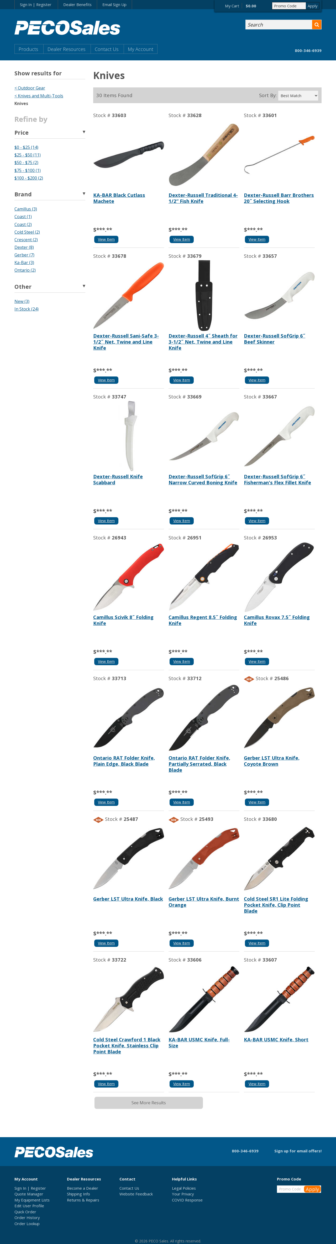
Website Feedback (136, 1193)
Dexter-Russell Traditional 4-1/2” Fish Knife (203, 198)
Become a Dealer (82, 1188)
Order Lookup (27, 1223)
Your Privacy (183, 1193)
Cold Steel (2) (27, 232)
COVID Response (187, 1200)
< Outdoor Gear (29, 88)
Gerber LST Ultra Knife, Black (128, 898)
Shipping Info (78, 1193)
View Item (106, 239)
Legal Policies (184, 1188)
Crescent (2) (26, 240)
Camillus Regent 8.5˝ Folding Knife (203, 620)
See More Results (149, 1103)
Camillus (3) (25, 209)
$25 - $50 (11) (27, 155)
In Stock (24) (26, 309)
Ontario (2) (25, 270)
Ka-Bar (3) (24, 262)
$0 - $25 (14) (26, 147)
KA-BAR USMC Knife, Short (276, 1039)
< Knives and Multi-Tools (38, 96)
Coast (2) (23, 224)
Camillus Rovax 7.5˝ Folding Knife (277, 620)
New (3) (21, 301)
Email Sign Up (114, 4)
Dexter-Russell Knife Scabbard (118, 479)
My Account (140, 49)
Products (28, 49)
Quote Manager (28, 1193)
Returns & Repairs (83, 1200)
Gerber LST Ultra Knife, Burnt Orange (204, 901)
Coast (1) (23, 216)
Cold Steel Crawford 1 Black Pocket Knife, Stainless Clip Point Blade (126, 1045)
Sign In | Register (35, 4)
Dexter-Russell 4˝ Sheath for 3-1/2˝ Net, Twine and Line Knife (203, 341)
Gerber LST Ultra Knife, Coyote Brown (272, 760)
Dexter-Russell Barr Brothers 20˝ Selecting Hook (279, 198)
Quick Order (25, 1211)
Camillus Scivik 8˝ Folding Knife (123, 620)
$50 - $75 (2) (26, 162)
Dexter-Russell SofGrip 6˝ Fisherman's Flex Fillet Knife (277, 479)
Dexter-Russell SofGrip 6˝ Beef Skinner (274, 338)
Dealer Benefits (77, 4)
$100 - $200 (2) (28, 178)
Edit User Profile (29, 1205)
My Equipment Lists (32, 1200)
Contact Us (106, 49)
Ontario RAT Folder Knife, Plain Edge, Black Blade (124, 760)
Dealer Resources (66, 49)
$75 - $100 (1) (27, 170)
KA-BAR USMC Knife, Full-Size (199, 1042)
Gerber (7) (24, 255)
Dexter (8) (24, 247)
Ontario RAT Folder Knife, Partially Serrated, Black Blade (199, 763)
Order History (27, 1217)
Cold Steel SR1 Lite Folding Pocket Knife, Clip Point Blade (276, 904)
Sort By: (268, 95)
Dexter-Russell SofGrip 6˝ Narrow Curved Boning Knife (203, 479)
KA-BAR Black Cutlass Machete (119, 198)
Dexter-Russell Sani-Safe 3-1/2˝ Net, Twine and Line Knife (126, 341)
